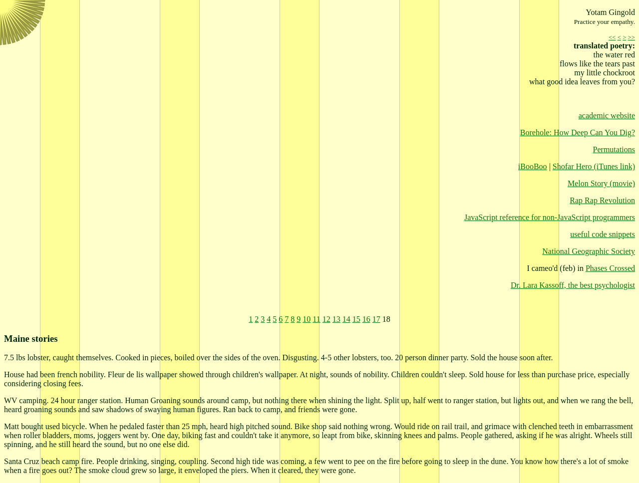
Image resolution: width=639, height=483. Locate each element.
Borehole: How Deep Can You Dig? (577, 132)
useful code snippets (602, 234)
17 (376, 319)
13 (336, 319)
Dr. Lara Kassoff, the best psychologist (573, 285)
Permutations (614, 149)
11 (316, 319)
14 (346, 319)
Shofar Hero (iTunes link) (594, 166)
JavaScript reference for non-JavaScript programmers (549, 217)
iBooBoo (532, 166)
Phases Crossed (610, 268)
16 (366, 319)
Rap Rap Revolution (602, 200)
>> (631, 37)
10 (307, 319)
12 (326, 319)
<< (612, 37)
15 (356, 319)
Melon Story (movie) (601, 183)
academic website (607, 115)
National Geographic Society (588, 251)
